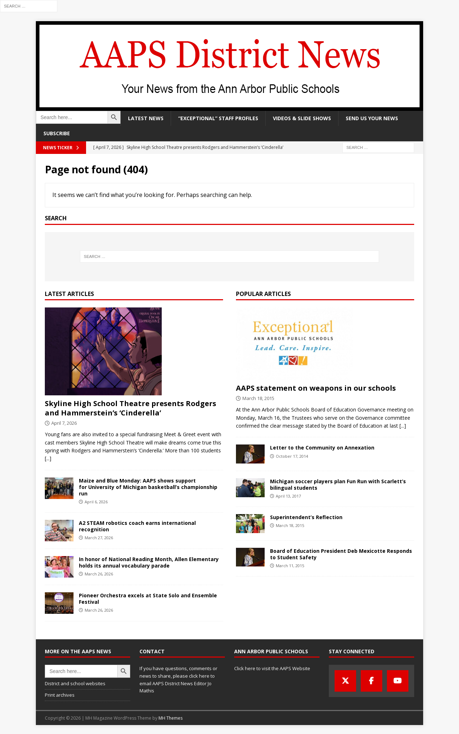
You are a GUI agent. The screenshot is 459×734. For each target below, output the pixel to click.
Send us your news (372, 118)
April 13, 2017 (288, 496)
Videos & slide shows (302, 118)
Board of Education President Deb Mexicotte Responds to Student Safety (341, 554)
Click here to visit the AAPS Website (272, 668)
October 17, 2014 (292, 456)
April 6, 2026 (96, 501)
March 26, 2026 (99, 574)
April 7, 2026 (64, 423)
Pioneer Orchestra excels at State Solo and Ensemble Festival (148, 598)
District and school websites (75, 683)
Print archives (60, 695)
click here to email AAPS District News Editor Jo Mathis (177, 683)
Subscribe (56, 133)
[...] (48, 458)
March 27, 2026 (99, 537)
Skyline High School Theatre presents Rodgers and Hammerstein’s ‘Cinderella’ (130, 408)
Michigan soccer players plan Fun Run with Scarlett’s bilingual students (338, 484)
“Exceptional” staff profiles (218, 118)
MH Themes (170, 718)
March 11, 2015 (290, 565)
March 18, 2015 (258, 398)
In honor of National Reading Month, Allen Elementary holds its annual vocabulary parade (149, 562)
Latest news (146, 118)
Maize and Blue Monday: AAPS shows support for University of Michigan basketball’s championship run (148, 487)
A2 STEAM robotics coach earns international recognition (137, 526)
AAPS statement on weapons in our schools (316, 388)
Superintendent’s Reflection (306, 517)
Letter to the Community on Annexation (322, 447)
